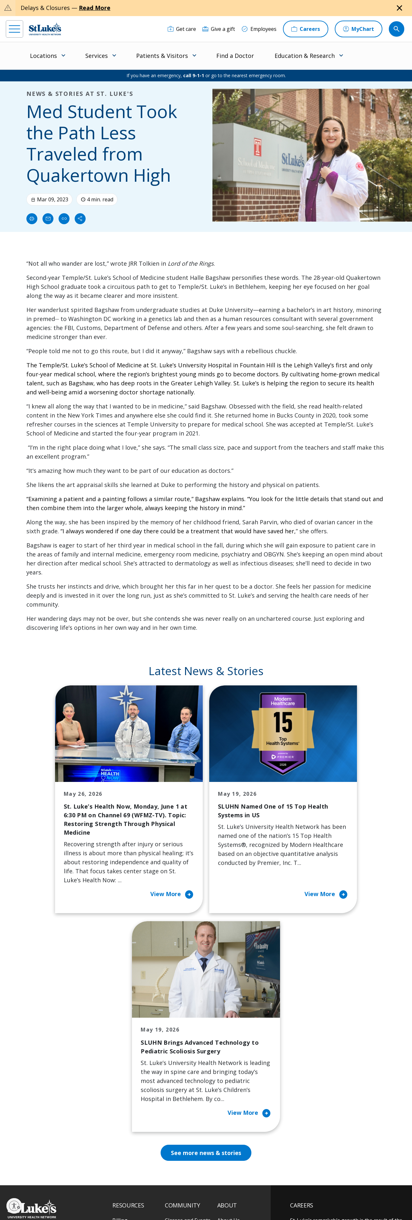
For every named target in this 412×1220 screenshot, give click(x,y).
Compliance (173, 1200)
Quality (225, 1110)
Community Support (189, 1065)
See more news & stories (206, 961)
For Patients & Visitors (129, 1060)
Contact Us (230, 1042)
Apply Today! (319, 1138)
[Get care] (182, 28)
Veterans (123, 1128)
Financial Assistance (136, 1042)
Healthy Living (182, 1078)
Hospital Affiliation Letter (134, 1096)
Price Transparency (135, 1114)
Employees (230, 1055)
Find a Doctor (235, 56)
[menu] (14, 29)
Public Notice (202, 1193)
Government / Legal (207, 1200)
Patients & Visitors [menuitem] (162, 56)
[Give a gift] (218, 28)
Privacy (132, 1193)
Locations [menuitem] (43, 56)
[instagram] (29, 1179)
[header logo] (45, 29)
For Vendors (127, 1078)
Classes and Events (188, 1028)
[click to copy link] (64, 218)
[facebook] (12, 1179)
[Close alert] (399, 8)
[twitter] (83, 1179)
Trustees (228, 1123)
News (224, 1096)
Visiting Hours (129, 1141)
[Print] (31, 218)
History (226, 1069)
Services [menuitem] (96, 56)
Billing (119, 1028)
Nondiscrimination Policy (134, 1200)
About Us (228, 1028)
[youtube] (100, 1178)
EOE (115, 1193)
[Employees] (258, 28)
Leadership (230, 1083)
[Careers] (306, 29)
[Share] (80, 218)
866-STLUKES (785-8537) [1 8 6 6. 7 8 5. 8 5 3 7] (48, 1043)
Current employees (328, 1164)
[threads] (65, 1180)
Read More (94, 8)
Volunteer (177, 1092)
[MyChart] (358, 29)
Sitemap (238, 1200)
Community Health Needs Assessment (188, 1047)
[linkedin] (47, 1179)
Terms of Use (232, 1193)
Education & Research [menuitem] (305, 56)
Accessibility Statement (164, 1193)
